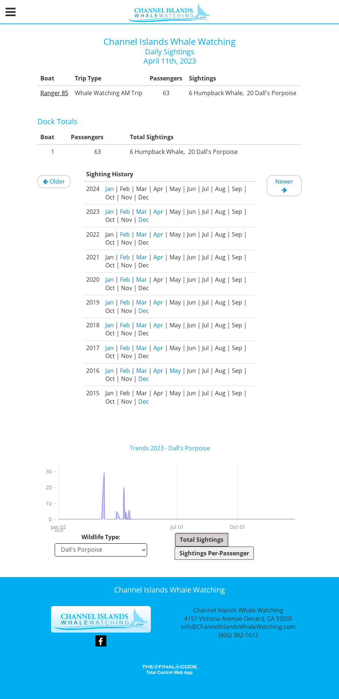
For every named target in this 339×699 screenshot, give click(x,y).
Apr (158, 212)
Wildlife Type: (100, 537)
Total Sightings (201, 540)
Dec (143, 220)
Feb (125, 212)
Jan (109, 189)
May (175, 371)
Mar (141, 212)
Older (54, 181)
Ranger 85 (54, 93)
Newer (284, 184)
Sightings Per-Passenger (214, 553)
